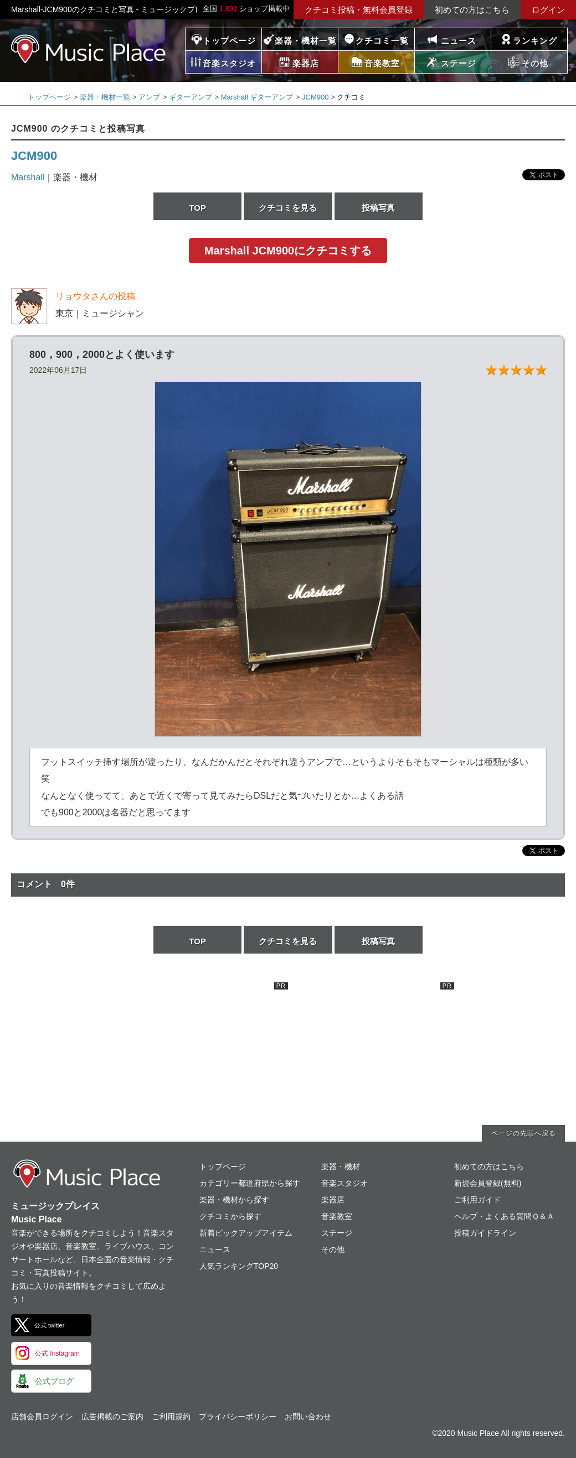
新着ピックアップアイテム (245, 1232)
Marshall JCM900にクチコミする (288, 250)
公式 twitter (49, 1325)
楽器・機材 (340, 1166)
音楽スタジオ (344, 1183)
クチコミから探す (230, 1216)
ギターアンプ (190, 97)
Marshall (27, 177)
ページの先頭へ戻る (523, 1133)
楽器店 (332, 1199)
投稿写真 (378, 207)
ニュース (458, 40)
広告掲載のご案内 (112, 1416)
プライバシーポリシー (237, 1416)
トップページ (229, 40)
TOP (197, 207)
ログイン (548, 9)
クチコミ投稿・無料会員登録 (359, 9)
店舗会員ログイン (42, 1416)
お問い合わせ (308, 1416)
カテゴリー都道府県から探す (249, 1183)
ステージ (336, 1232)
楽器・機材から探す (234, 1199)
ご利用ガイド (477, 1199)
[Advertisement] (205, 1051)
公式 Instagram (57, 1353)
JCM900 (315, 97)
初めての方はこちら (472, 9)
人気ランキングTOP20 (238, 1266)
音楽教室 (336, 1216)
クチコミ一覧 (382, 40)
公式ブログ (54, 1381)
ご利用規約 (171, 1416)
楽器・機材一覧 (306, 40)
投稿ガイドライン (485, 1232)
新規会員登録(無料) (487, 1183)
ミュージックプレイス (88, 48)
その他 (332, 1249)
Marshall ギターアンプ (257, 97)
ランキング (535, 40)
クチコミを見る (288, 207)
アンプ (149, 97)
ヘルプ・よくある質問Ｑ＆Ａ (504, 1216)
